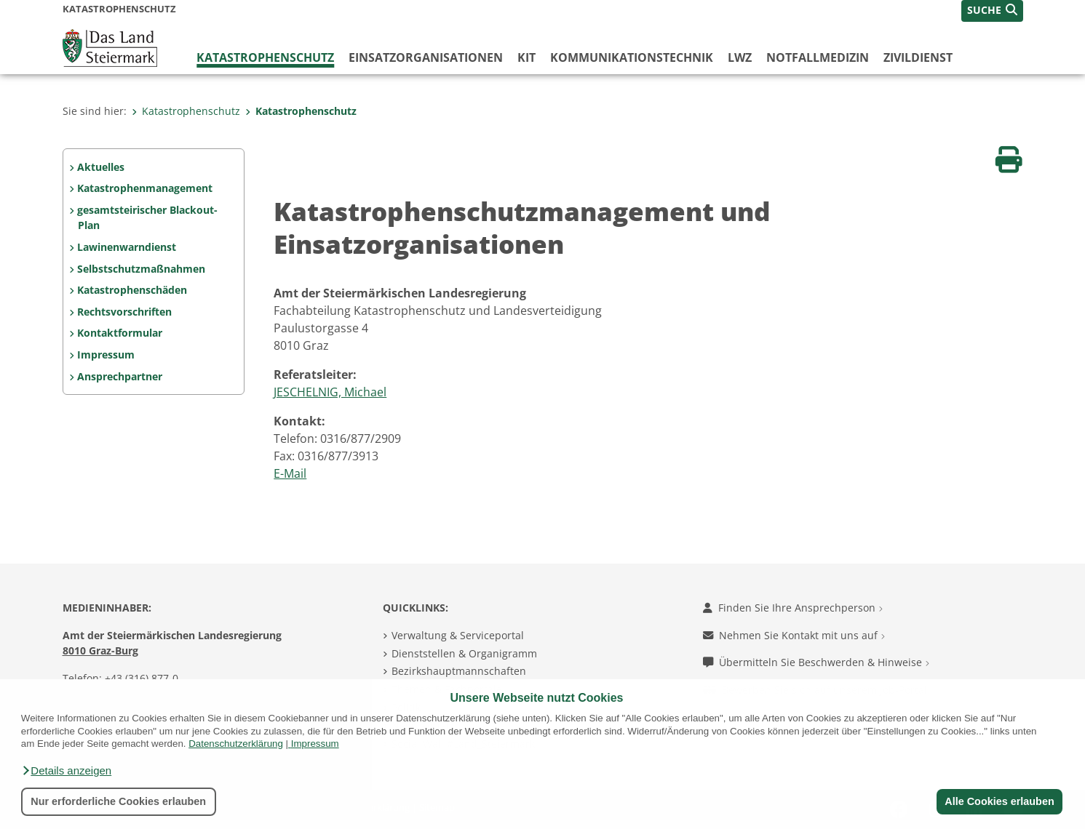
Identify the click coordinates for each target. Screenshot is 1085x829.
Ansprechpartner (119, 376)
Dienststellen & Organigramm (464, 653)
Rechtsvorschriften (124, 312)
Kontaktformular (119, 333)
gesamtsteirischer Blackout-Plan (147, 218)
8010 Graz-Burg (100, 650)
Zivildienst (918, 57)
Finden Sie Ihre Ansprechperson (793, 607)
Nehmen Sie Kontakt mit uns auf (794, 635)
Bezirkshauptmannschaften (459, 671)
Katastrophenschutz (265, 57)
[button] (66, 771)
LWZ (740, 57)
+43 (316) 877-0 (141, 678)
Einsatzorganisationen (426, 57)
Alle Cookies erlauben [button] (999, 801)
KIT (526, 57)
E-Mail (290, 473)
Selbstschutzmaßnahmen (141, 269)
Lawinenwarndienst (126, 247)
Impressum (315, 743)
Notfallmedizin (817, 57)
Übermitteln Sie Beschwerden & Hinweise (816, 662)
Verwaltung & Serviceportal (458, 635)
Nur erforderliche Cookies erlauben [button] (118, 801)
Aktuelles (100, 167)
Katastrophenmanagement (144, 188)
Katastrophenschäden (132, 290)
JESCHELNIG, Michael (330, 392)
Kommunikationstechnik (631, 57)
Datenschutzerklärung (235, 743)
